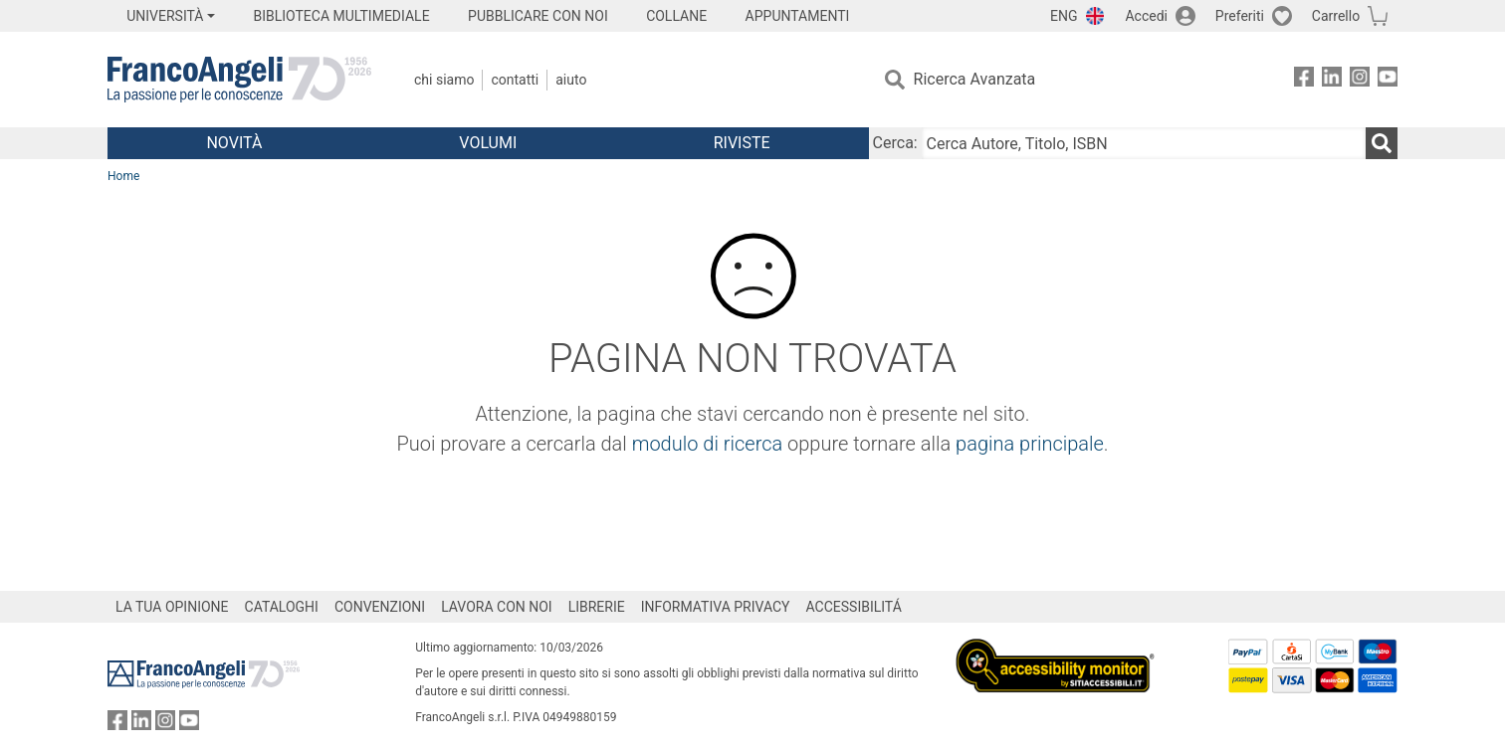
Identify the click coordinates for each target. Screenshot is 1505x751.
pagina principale (1030, 444)
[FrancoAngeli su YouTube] (1388, 80)
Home (123, 176)
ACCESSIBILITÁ (854, 607)
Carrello (1336, 16)
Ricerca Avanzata (975, 79)
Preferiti (1239, 16)
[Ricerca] (1382, 143)
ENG (1063, 16)
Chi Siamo (444, 80)
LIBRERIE (596, 607)
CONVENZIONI (379, 607)
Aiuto (570, 80)
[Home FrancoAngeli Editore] (239, 79)
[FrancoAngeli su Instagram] (1360, 80)
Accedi (1146, 16)
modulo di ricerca (707, 444)
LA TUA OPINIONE (172, 607)
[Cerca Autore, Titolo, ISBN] (1144, 143)
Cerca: (895, 142)
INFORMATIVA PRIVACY (715, 607)
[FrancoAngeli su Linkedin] (1332, 80)
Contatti (514, 80)
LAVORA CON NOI (496, 607)
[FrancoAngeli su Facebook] (1304, 80)
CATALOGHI (282, 607)
